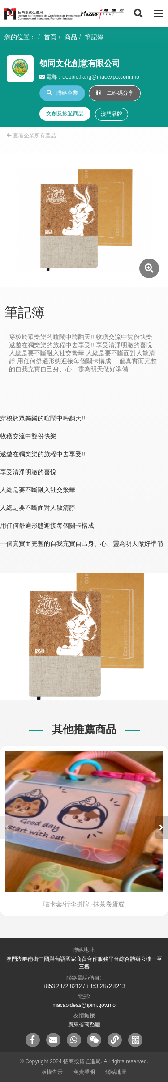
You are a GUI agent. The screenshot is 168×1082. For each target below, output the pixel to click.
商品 (71, 37)
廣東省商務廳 (84, 1024)
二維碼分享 (115, 93)
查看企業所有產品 (31, 135)
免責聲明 (84, 1072)
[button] (161, 827)
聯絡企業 (62, 93)
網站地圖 (116, 1072)
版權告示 (52, 1072)
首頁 (50, 37)
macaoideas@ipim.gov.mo (84, 1005)
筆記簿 (94, 37)
